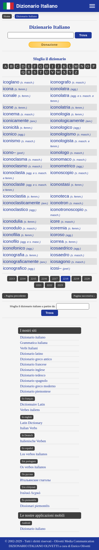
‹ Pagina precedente (15, 295)
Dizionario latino (31, 353)
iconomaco (68, 159)
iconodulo (19, 227)
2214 (22, 278)
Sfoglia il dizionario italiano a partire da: (32, 306)
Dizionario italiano (32, 337)
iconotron (66, 202)
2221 (39, 285)
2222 (49, 285)
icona (15, 88)
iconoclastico (19, 209)
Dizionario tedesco (32, 375)
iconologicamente (71, 120)
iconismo (19, 140)
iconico (14, 133)
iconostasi (66, 184)
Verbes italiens (30, 410)
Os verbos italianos (33, 467)
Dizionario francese (33, 364)
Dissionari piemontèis (35, 506)
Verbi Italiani (29, 348)
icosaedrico (65, 248)
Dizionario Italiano (37, 6)
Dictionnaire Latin (32, 404)
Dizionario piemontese (35, 391)
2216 (44, 278)
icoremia (65, 227)
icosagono (67, 261)
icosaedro (67, 254)
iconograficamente (24, 261)
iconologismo (70, 133)
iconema (18, 113)
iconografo (68, 81)
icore (62, 221)
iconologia (67, 113)
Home (7, 16)
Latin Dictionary (31, 423)
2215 (33, 278)
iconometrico (67, 165)
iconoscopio (69, 172)
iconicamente (20, 120)
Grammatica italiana (34, 343)
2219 (76, 278)
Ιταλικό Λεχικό (30, 493)
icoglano (18, 81)
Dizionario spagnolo (34, 380)
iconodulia (19, 221)
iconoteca (66, 196)
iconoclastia (21, 196)
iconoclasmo (22, 165)
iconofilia (18, 234)
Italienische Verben (33, 441)
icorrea (63, 241)
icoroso (61, 234)
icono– (13, 152)
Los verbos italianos (33, 454)
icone (15, 107)
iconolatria (67, 107)
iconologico (65, 127)
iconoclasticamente (25, 202)
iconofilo (22, 241)
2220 (87, 278)
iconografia (20, 254)
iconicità (17, 127)
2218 (65, 278)
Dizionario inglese (32, 370)
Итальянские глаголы (35, 480)
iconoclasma (22, 159)
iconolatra (64, 88)
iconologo (67, 152)
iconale (16, 95)
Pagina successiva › (84, 295)
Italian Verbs (28, 428)
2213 (12, 278)
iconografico (19, 268)
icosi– (60, 268)
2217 (55, 278)
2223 (60, 285)
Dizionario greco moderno (38, 386)
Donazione (49, 44)
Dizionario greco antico (36, 359)
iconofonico (18, 248)
